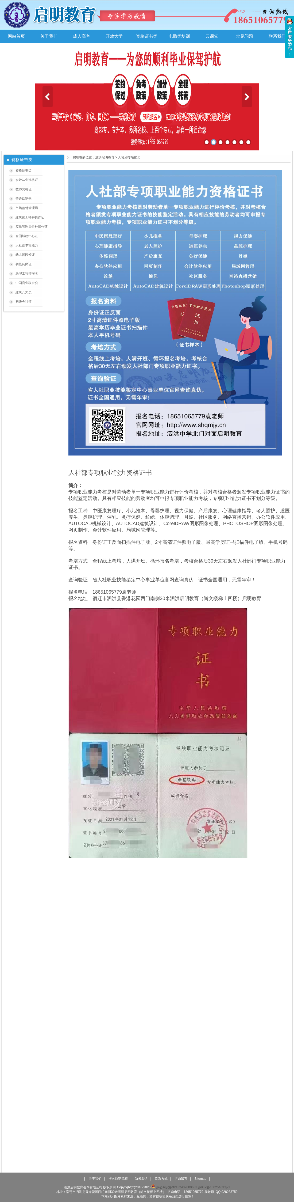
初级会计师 (24, 302)
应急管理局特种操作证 (32, 227)
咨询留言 (181, 1179)
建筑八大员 (24, 292)
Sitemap (200, 1179)
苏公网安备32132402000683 (174, 1187)
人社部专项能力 (27, 245)
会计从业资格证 (27, 180)
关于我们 (48, 36)
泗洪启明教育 (104, 157)
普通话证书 (24, 198)
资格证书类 (146, 36)
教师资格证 (24, 189)
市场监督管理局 (27, 208)
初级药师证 (24, 264)
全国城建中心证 (27, 236)
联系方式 (161, 1179)
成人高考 (81, 36)
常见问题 (244, 36)
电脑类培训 (179, 36)
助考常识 (141, 1179)
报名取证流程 (118, 1179)
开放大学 (114, 36)
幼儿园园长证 (25, 255)
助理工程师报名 (27, 273)
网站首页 (16, 36)
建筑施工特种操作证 (30, 217)
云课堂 (212, 36)
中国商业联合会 (27, 283)
